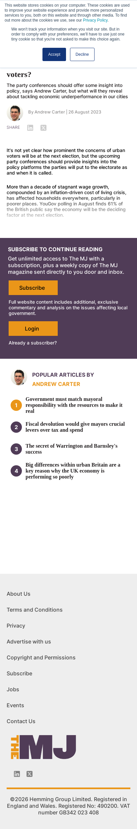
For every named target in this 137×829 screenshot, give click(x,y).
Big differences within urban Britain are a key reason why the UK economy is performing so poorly (73, 471)
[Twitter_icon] (30, 774)
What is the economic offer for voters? (58, 70)
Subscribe (32, 287)
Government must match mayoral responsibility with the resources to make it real (74, 405)
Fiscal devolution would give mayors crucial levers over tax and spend (75, 427)
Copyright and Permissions (41, 657)
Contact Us (21, 721)
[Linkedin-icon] (17, 774)
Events (15, 705)
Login (32, 328)
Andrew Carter (49, 111)
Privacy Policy (95, 20)
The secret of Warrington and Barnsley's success (71, 449)
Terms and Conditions (35, 609)
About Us (19, 593)
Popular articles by (63, 374)
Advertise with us (29, 641)
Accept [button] (54, 54)
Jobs (13, 689)
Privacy (16, 625)
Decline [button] (82, 54)
